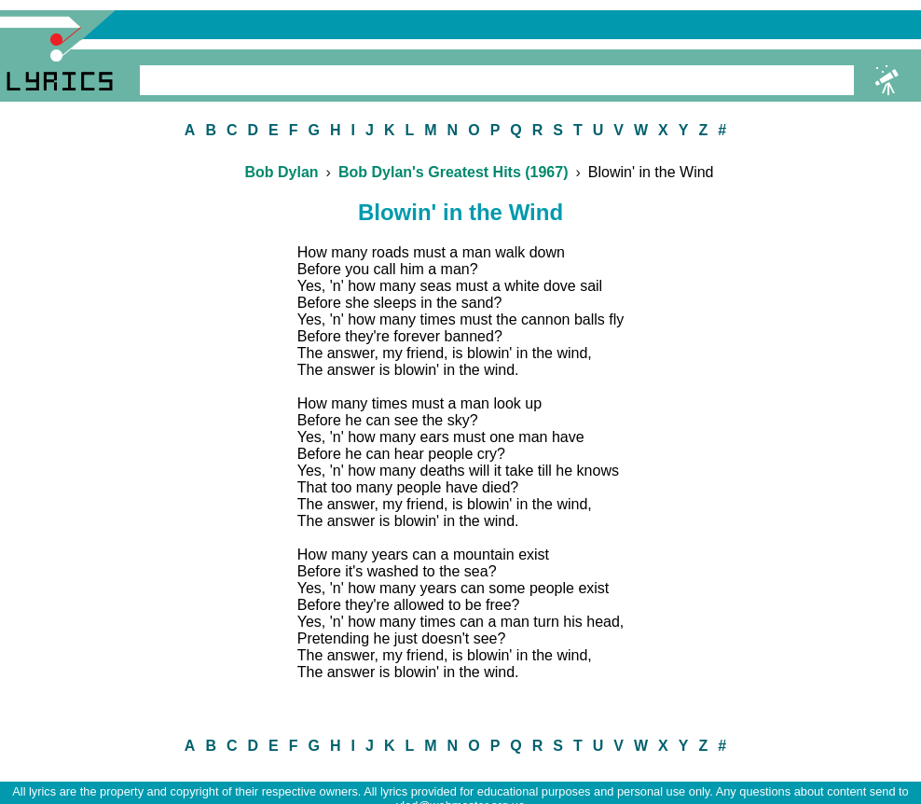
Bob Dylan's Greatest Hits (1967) (453, 172)
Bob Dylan (281, 172)
